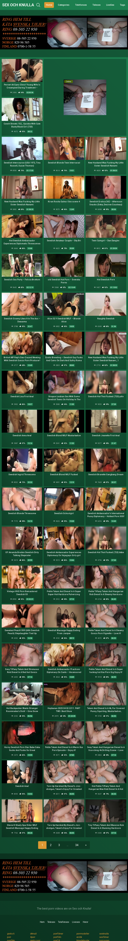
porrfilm (57, 937)
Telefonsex (81, 5)
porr (9, 937)
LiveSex (110, 5)
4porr (32, 937)
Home (49, 5)
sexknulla (104, 933)
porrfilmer (58, 933)
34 (76, 845)
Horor (85, 922)
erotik (79, 937)
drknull (33, 933)
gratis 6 (11, 933)
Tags (122, 5)
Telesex (96, 5)
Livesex (76, 922)
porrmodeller (83, 933)
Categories (63, 5)
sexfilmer (104, 937)
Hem (42, 922)
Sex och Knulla (18, 5)
